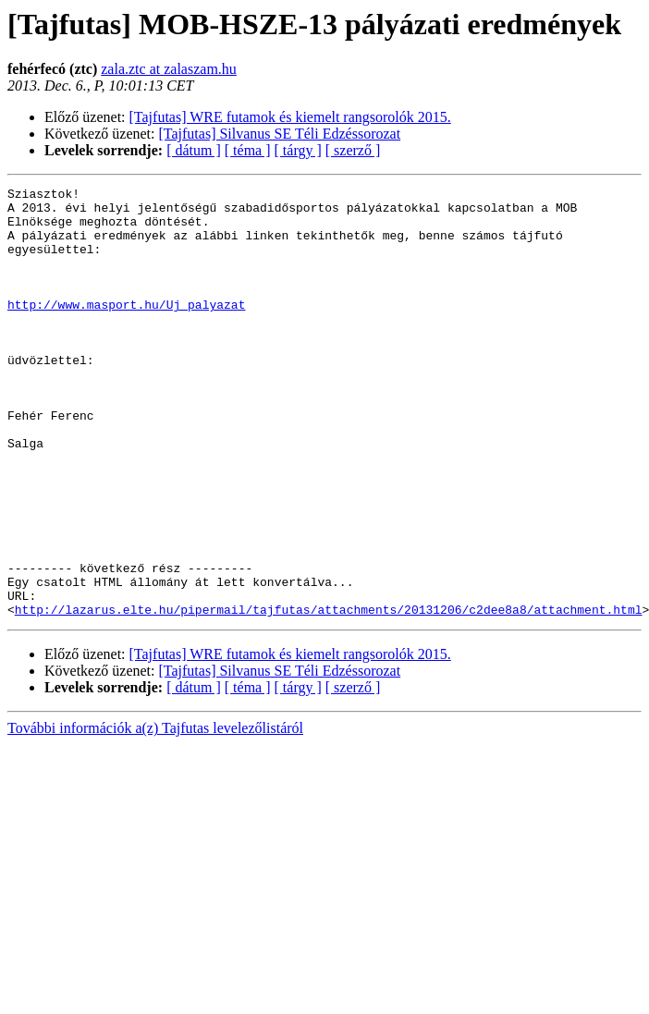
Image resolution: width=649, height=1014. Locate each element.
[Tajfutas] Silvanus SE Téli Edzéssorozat (280, 133)
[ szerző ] (353, 150)
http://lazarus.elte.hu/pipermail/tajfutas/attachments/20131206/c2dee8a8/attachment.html (329, 695)
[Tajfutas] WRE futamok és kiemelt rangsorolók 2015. (290, 117)
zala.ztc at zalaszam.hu (169, 69)
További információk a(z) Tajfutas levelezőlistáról (155, 814)
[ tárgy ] (298, 150)
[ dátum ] (193, 150)
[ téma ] (248, 150)
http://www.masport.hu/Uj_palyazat (126, 329)
